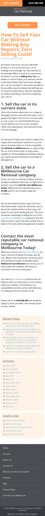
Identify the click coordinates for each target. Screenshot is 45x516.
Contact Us (8, 465)
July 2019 (10, 376)
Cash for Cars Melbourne (14, 495)
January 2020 (11, 369)
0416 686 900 (36, 3)
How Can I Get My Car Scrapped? (20, 351)
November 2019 (13, 372)
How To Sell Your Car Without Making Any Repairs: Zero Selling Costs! (22, 324)
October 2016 (12, 399)
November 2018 (13, 382)
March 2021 (11, 365)
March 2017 (11, 389)
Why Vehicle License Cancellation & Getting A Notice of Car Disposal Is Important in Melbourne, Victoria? (21, 340)
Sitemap (6, 477)
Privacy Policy (9, 489)
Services (6, 454)
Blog (5, 483)
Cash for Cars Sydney (15, 420)
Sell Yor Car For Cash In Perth (19, 427)
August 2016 (11, 403)
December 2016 (13, 396)
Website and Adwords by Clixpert (22, 514)
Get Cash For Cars (14, 430)
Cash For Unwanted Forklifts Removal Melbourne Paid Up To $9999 (22, 347)
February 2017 (12, 393)
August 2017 (11, 386)
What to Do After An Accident (16, 471)
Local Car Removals (14, 434)
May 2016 (10, 406)
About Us (7, 460)
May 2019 (10, 379)
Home (5, 448)
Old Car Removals (14, 424)
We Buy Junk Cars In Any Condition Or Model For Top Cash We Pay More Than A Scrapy (23, 332)
